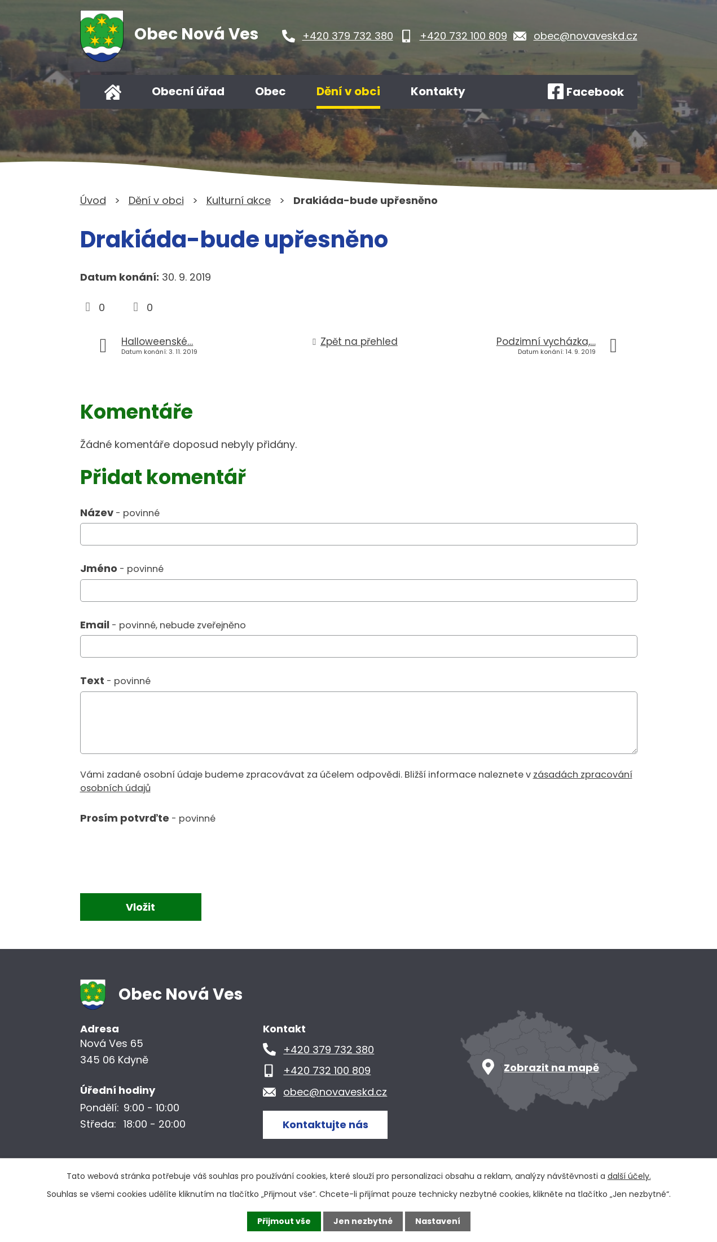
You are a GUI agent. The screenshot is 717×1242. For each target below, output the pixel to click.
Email (163, 625)
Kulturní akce (238, 200)
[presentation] (166, 854)
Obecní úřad (188, 91)
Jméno (122, 568)
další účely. (629, 1176)
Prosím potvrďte (147, 818)
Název (120, 512)
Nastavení (437, 1221)
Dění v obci (348, 91)
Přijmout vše (284, 1221)
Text (115, 680)
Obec (270, 91)
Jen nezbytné (363, 1221)
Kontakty (438, 91)
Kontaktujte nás (325, 1124)
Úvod (112, 92)
